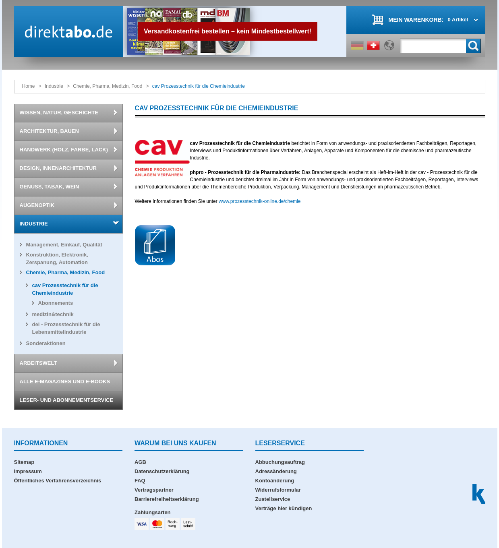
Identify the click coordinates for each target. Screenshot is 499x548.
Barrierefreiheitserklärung (167, 499)
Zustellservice (272, 499)
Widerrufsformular (278, 490)
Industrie (54, 86)
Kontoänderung (274, 481)
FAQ (140, 481)
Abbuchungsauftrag (280, 462)
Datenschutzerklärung (162, 471)
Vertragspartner (154, 490)
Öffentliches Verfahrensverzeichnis (57, 481)
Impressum (28, 471)
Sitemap (24, 462)
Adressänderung (276, 471)
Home (28, 86)
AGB (140, 462)
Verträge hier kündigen (283, 508)
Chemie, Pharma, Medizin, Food (107, 86)
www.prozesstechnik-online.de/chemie (259, 201)
